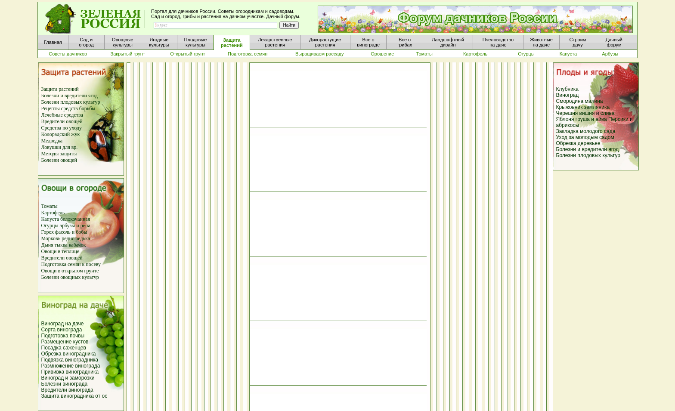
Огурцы (50, 225)
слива (608, 113)
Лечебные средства (62, 115)
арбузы (68, 225)
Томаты (49, 206)
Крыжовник (569, 107)
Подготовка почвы (63, 336)
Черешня (567, 113)
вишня (587, 113)
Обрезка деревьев (578, 143)
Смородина (570, 101)
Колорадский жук (60, 134)
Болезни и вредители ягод (69, 96)
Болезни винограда (64, 384)
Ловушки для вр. (59, 147)
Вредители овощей (62, 121)
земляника (597, 107)
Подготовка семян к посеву (71, 264)
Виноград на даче (62, 324)
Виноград (567, 95)
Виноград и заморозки (68, 378)
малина (594, 101)
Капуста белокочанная (65, 219)
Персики (618, 119)
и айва (599, 119)
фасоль (63, 232)
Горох (48, 232)
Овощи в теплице (60, 251)
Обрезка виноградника (68, 354)
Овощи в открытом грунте (70, 271)
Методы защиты (59, 154)
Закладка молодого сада (586, 131)
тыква (60, 245)
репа (85, 225)
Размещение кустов (65, 342)
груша (583, 119)
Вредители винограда (67, 390)
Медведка (52, 141)
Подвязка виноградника (69, 360)
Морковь (51, 238)
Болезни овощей (59, 160)
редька (82, 238)
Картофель (53, 213)
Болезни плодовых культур (70, 102)
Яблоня (565, 119)
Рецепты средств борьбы (68, 108)
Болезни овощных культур (70, 277)
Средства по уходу (61, 128)
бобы (80, 232)
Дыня (47, 245)
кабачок (77, 245)
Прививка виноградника (70, 372)
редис (67, 238)
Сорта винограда (61, 330)
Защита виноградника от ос (74, 396)
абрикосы (567, 125)
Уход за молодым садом (585, 137)
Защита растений (60, 89)
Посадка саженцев (63, 348)
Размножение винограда (70, 366)
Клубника (567, 89)
